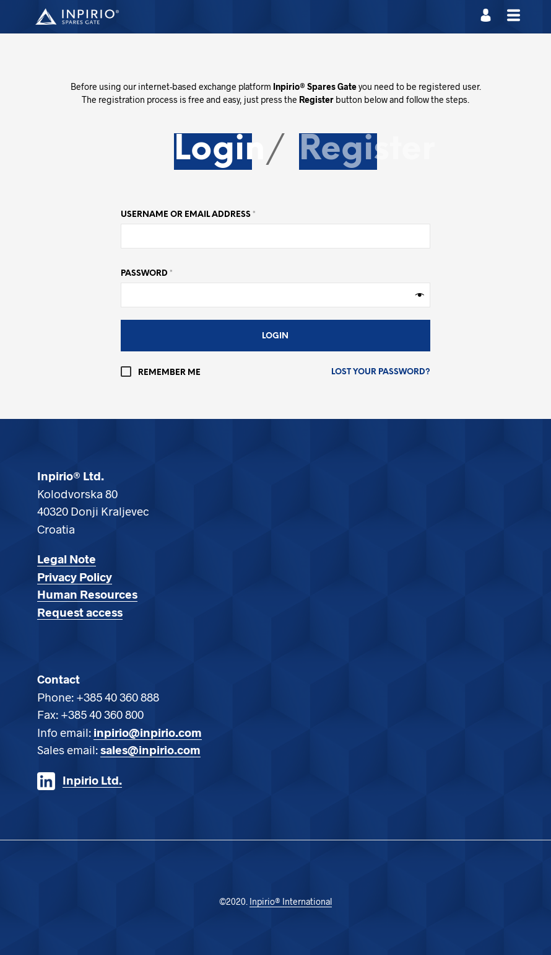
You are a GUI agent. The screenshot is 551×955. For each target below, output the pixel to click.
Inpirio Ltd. (92, 780)
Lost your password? (380, 372)
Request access (80, 612)
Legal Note (66, 559)
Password (147, 274)
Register (367, 150)
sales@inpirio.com (150, 749)
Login (219, 150)
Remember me (161, 373)
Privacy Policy (74, 577)
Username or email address (188, 215)
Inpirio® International (290, 902)
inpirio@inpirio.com (147, 732)
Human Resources (87, 594)
